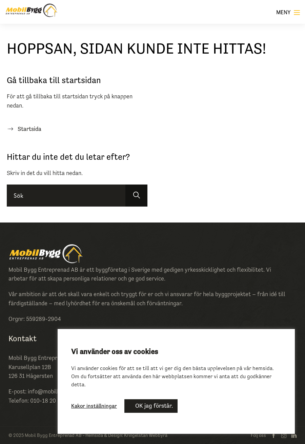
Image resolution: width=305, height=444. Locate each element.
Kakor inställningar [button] (94, 406)
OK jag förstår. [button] (154, 405)
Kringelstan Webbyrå (145, 435)
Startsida (29, 129)
